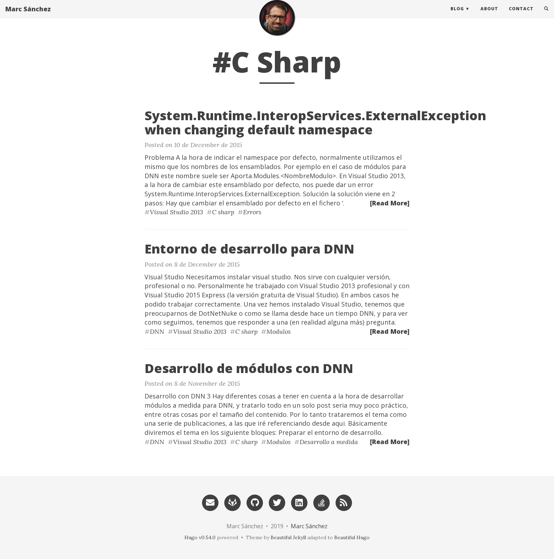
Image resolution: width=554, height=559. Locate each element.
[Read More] (389, 203)
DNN (157, 331)
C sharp (223, 212)
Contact (521, 16)
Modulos (278, 331)
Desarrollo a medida (329, 442)
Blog (457, 16)
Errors (252, 212)
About (489, 16)
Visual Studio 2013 (176, 212)
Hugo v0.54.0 (200, 537)
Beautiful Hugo (352, 537)
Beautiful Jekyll (288, 537)
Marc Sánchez (28, 16)
